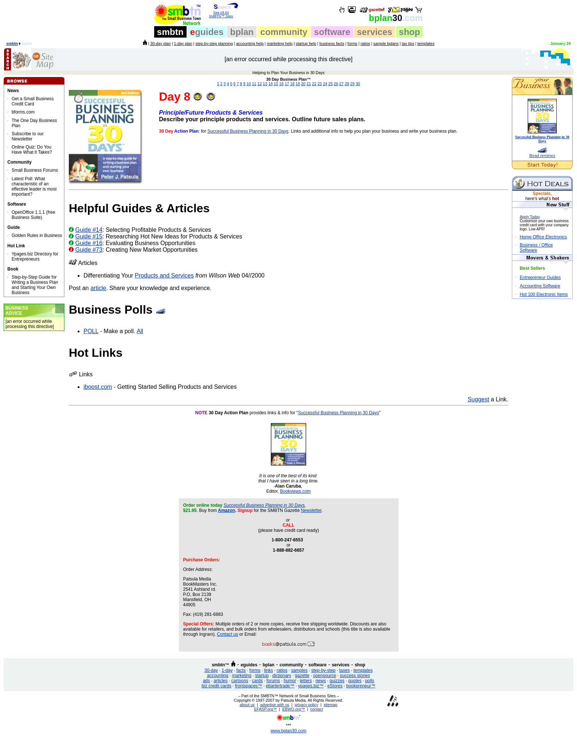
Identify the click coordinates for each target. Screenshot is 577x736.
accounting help (250, 43)
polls (369, 680)
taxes (344, 670)
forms (352, 43)
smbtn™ (220, 664)
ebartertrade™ (280, 685)
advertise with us (274, 704)
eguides (249, 664)
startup (262, 675)
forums (273, 680)
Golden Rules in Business (36, 235)
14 (270, 83)
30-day (211, 670)
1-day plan (183, 43)
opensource (324, 675)
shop (409, 32)
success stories (355, 675)
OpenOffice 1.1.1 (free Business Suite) (33, 215)
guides (207, 32)
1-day (227, 670)
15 (276, 83)
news (320, 680)
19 (297, 83)
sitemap (330, 704)
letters (306, 680)
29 (352, 83)
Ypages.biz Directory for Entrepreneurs (34, 256)
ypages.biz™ (310, 685)
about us (247, 704)
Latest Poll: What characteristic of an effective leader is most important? (34, 186)
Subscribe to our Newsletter (27, 136)
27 (341, 83)
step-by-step (323, 670)
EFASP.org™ (265, 709)
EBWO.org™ (293, 709)
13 (265, 83)
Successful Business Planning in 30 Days (248, 131)
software (332, 32)
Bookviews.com (295, 491)
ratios (365, 43)
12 (260, 83)
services (374, 32)
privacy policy (306, 704)
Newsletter (311, 510)
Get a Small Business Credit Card (32, 101)
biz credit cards (216, 685)
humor (290, 680)
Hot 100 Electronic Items (544, 294)
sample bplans (386, 43)
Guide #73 (88, 250)
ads (206, 680)
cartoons (239, 680)
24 (325, 83)
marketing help (280, 43)
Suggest (478, 399)
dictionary (281, 675)
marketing (242, 675)
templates (425, 43)
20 (303, 83)
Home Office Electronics (543, 237)
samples (299, 670)
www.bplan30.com (288, 730)
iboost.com (98, 387)
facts (240, 670)
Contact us (227, 634)
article (98, 288)
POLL (91, 331)
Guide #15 (88, 236)
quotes (354, 680)
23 (320, 83)
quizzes (336, 680)
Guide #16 (88, 243)
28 (347, 83)
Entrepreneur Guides (540, 277)
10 (249, 83)
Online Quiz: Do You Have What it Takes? (31, 149)
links (268, 670)
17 (287, 83)
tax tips (408, 43)
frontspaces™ (248, 685)
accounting (218, 675)
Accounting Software (540, 286)
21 (309, 83)
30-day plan (160, 43)
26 (336, 83)
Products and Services (164, 275)
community (283, 32)
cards (257, 680)
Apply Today (529, 217)
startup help (306, 43)
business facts (331, 43)
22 (314, 83)
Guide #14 (88, 230)
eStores (334, 685)
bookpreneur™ (360, 685)
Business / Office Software (536, 248)
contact (316, 709)
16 (281, 83)
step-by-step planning (214, 43)
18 (292, 83)
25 (330, 83)
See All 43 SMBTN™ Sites (221, 13)
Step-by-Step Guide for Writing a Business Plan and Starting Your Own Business (34, 285)
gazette (302, 675)
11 (254, 83)
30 (396, 18)
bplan (242, 32)
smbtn (170, 32)
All (140, 331)
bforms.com (23, 112)
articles (221, 680)
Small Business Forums (34, 170)
